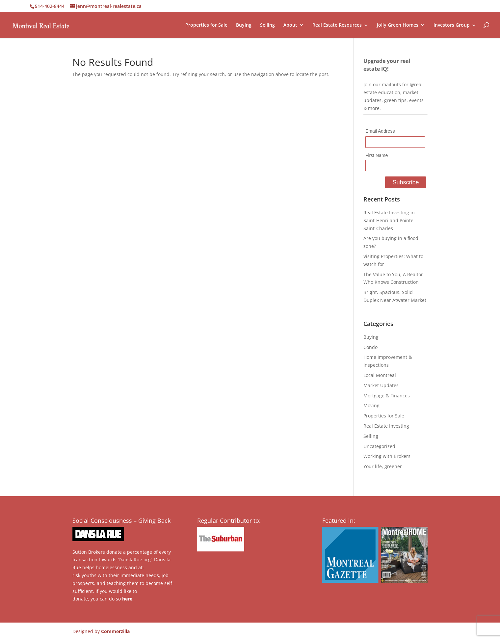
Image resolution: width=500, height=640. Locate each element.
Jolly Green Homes (397, 25)
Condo (370, 347)
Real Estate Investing (386, 426)
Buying (243, 25)
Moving (371, 405)
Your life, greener (382, 466)
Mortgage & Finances (386, 395)
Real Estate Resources (337, 25)
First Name (376, 155)
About (290, 25)
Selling (267, 25)
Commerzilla (115, 631)
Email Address (380, 131)
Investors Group (452, 25)
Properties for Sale (206, 25)
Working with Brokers (386, 456)
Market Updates (381, 385)
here (127, 599)
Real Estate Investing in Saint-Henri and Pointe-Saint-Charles (389, 220)
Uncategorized (379, 446)
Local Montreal (379, 375)
